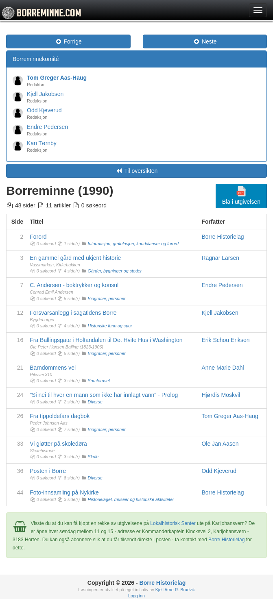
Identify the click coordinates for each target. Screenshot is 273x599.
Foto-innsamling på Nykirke (64, 492)
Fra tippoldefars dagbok (60, 416)
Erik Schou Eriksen (225, 340)
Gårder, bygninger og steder (115, 270)
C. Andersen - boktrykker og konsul (74, 285)
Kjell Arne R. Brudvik (175, 589)
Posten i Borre (48, 471)
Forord (38, 236)
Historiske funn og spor (110, 325)
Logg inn (136, 595)
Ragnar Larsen (220, 258)
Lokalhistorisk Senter (172, 523)
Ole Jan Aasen (219, 443)
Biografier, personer (107, 298)
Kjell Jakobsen (45, 94)
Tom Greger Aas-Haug (57, 77)
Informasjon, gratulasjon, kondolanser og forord (133, 243)
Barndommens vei (53, 367)
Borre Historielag (222, 236)
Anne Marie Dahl (222, 367)
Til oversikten (137, 171)
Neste (204, 41)
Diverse (95, 401)
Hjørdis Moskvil (220, 395)
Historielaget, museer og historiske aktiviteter (131, 499)
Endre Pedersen (47, 127)
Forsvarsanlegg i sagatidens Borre (73, 312)
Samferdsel (99, 380)
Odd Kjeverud (44, 110)
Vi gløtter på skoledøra (58, 443)
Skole (93, 456)
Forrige (68, 41)
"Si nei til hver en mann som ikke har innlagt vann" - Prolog (104, 395)
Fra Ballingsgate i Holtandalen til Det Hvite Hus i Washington (106, 340)
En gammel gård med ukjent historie (75, 258)
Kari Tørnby (42, 143)
